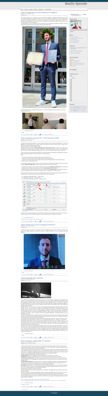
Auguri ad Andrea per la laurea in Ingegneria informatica (38, 224)
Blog (25, 14)
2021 (71, 84)
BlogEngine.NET (54, 392)
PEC (70, 109)
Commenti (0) (24, 134)
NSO (34, 219)
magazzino (85, 108)
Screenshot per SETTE (73, 39)
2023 (71, 82)
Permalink (47, 134)
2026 (79, 77)
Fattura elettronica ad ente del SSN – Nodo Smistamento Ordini (40, 138)
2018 (71, 88)
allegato (71, 106)
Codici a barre (79, 106)
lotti (82, 108)
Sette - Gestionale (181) (75, 61)
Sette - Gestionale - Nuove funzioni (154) (77, 64)
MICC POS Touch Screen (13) (76, 60)
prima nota (75, 109)
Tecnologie (28, 280)
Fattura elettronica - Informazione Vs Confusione (35, 341)
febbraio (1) (73, 78)
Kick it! (33, 134)
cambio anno (75, 106)
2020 (71, 86)
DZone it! (37, 134)
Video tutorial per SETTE (74, 42)
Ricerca (35, 9)
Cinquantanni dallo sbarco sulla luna (32, 278)
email (84, 106)
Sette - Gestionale (29, 140)
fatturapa (81, 107)
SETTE (25, 219)
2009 (71, 100)
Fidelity (71, 108)
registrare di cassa (83, 109)
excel (86, 106)
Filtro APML (48, 9)
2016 (71, 91)
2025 (71, 79)
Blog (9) (72, 59)
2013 (71, 95)
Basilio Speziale (76, 3)
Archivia (26, 9)
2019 (71, 87)
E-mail (29, 134)
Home (22, 9)
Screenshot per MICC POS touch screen (76, 38)
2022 (71, 83)
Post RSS (52, 134)
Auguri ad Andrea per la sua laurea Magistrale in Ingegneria (39, 12)
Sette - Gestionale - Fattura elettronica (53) (77, 63)
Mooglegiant (55, 393)
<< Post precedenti (24, 389)
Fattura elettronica (33, 343)
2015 (71, 92)
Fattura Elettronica (30, 219)
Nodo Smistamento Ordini (39, 219)
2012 (71, 96)
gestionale (78, 108)
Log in (86, 0)
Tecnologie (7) (73, 65)
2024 (71, 80)
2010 (71, 99)
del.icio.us (42, 134)
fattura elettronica (27, 384)
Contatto (31, 9)
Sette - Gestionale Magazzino (74, 40)
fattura (71, 107)
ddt (82, 106)
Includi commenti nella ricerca (76, 15)
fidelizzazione (75, 108)
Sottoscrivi (41, 9)
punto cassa (78, 109)
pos (72, 109)
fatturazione (85, 107)
